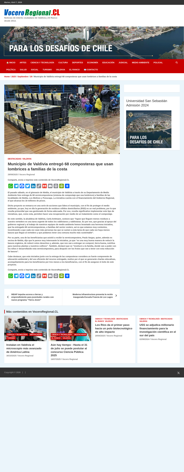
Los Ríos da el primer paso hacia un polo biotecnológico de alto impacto (113, 328)
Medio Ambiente (140, 62)
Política (11, 70)
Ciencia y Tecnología (42, 62)
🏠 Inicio (10, 62)
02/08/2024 (144, 339)
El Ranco (74, 70)
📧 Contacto (91, 70)
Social (34, 70)
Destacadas (14, 159)
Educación (108, 62)
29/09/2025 (13, 174)
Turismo (47, 70)
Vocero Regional (27, 174)
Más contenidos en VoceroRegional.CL (32, 311)
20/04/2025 (100, 336)
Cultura (63, 62)
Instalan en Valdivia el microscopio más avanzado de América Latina (23, 348)
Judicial (123, 62)
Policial (158, 62)
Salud (23, 70)
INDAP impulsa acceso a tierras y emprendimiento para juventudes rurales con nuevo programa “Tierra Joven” (32, 297)
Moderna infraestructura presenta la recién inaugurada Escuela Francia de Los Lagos (93, 295)
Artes (23, 62)
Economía (92, 62)
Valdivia (60, 70)
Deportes (77, 62)
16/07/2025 (56, 359)
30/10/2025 (11, 356)
